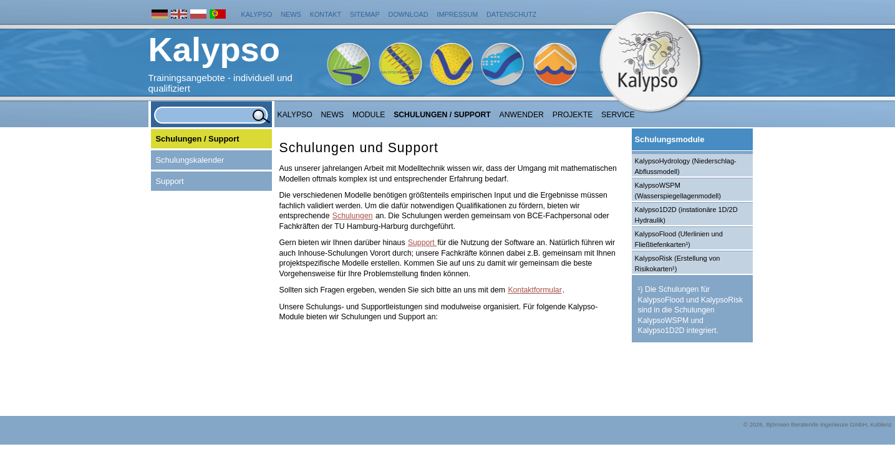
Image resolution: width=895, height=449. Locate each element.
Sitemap (365, 14)
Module (368, 114)
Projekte (573, 114)
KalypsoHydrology (401, 72)
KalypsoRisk (591, 72)
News (291, 14)
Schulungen (352, 215)
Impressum (457, 14)
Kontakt (326, 14)
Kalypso (257, 14)
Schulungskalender (190, 160)
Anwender (522, 114)
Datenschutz (511, 14)
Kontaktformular (534, 290)
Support (170, 181)
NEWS (332, 114)
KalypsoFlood (530, 72)
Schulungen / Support (442, 114)
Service (618, 114)
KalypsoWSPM (468, 72)
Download (408, 14)
